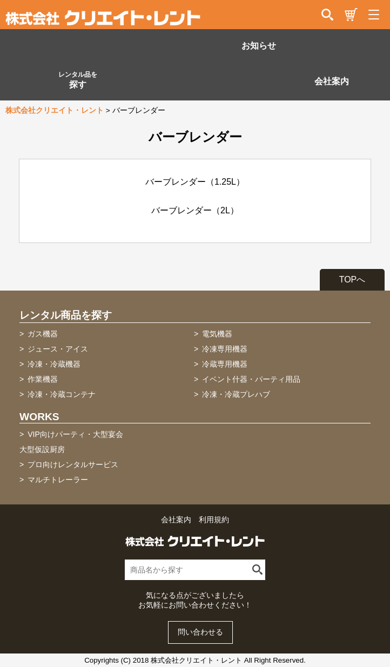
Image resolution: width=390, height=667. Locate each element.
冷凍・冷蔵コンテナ (62, 394)
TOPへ (352, 279)
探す (77, 80)
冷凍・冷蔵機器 (54, 364)
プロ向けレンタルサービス (73, 464)
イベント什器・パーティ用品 (251, 379)
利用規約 (214, 520)
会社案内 (331, 81)
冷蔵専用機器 (224, 364)
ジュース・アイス (58, 349)
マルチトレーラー (58, 479)
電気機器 (217, 333)
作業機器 (43, 379)
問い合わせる (200, 632)
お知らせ (258, 45)
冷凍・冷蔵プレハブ (236, 394)
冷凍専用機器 (224, 349)
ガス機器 (43, 333)
